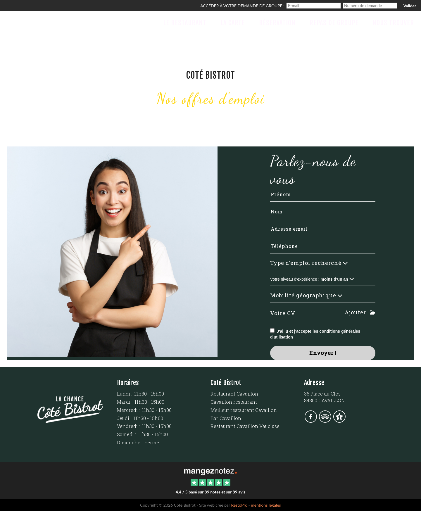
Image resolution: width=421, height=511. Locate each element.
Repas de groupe (334, 23)
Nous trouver (393, 23)
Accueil (138, 23)
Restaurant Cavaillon (234, 394)
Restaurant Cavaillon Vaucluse (244, 426)
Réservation (277, 23)
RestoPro (239, 505)
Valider (409, 5)
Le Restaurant (184, 23)
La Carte (232, 23)
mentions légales (266, 505)
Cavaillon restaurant (233, 402)
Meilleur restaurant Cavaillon (243, 410)
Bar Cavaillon (225, 418)
